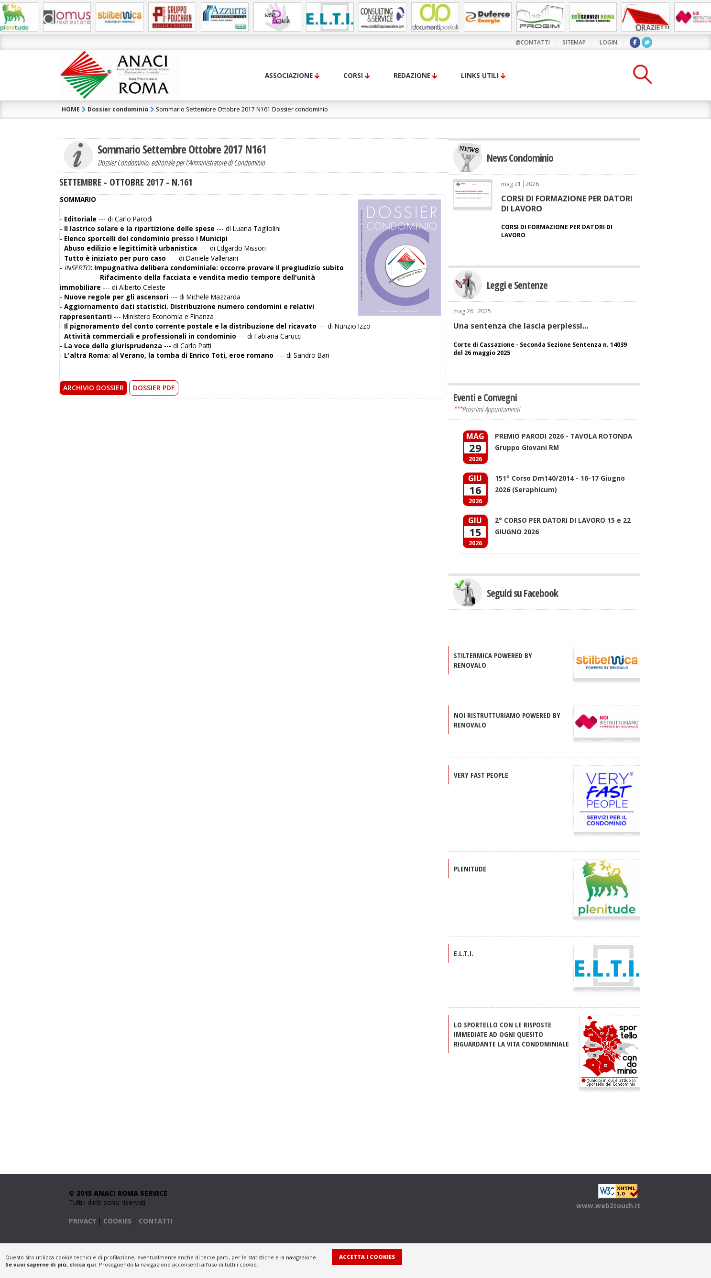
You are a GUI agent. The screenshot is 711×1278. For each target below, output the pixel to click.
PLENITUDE (470, 868)
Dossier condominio (118, 109)
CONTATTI (156, 1220)
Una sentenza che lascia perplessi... (520, 325)
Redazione (412, 75)
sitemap (574, 42)
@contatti (532, 42)
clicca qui (82, 1264)
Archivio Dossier (93, 387)
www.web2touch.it (608, 1205)
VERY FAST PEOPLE (481, 775)
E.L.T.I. (463, 953)
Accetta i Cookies (367, 1256)
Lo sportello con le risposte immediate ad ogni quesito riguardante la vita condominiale (511, 1034)
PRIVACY (82, 1220)
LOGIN (608, 42)
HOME (71, 109)
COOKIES (117, 1220)
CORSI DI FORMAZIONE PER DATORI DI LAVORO (567, 203)
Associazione (289, 75)
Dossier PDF (154, 387)
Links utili (480, 75)
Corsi (353, 75)
